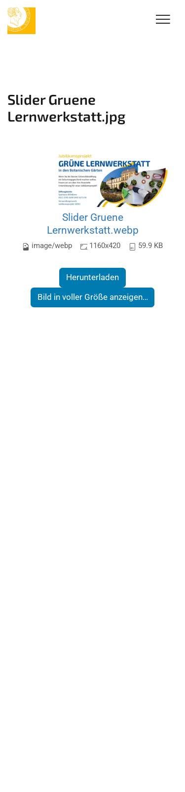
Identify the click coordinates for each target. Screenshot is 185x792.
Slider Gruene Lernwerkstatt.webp (93, 223)
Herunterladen (92, 277)
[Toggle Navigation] (163, 20)
